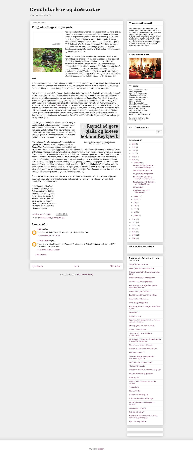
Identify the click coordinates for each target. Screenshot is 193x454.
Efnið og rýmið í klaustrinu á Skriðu (141, 326)
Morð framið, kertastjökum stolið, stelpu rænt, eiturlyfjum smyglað (143, 417)
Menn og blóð (134, 377)
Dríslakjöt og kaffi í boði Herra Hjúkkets (143, 295)
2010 (134, 232)
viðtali (59, 105)
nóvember (137, 163)
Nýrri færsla (37, 266)
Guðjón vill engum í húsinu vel (140, 291)
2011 (134, 229)
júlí (135, 202)
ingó (39, 229)
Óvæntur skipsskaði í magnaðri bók (142, 278)
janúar (136, 215)
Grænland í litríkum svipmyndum (141, 282)
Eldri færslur (115, 266)
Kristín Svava (43, 241)
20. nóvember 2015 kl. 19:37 (49, 250)
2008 (134, 238)
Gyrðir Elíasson (45, 218)
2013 (134, 222)
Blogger (101, 449)
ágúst (136, 199)
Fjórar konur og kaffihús (137, 421)
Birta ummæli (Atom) (85, 275)
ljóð (63, 218)
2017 (134, 153)
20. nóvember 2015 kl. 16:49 (49, 236)
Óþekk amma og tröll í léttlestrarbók (141, 191)
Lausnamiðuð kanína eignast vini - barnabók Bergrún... (143, 166)
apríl (135, 212)
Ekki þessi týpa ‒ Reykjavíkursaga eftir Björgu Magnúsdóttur (143, 286)
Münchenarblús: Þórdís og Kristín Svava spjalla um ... (143, 178)
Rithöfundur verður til (136, 352)
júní (135, 206)
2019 (134, 147)
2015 (134, 160)
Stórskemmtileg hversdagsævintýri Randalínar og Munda (141, 357)
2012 (134, 225)
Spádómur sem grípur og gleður (140, 362)
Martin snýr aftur (135, 316)
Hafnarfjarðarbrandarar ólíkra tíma (141, 268)
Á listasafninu (134, 387)
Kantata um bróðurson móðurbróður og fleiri (145, 370)
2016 (134, 157)
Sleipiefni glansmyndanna (142, 170)
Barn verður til (134, 312)
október (136, 196)
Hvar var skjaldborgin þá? (138, 303)
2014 (134, 219)
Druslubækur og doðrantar (65, 10)
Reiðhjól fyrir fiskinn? (136, 412)
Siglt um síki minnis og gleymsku (141, 374)
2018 (134, 150)
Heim (76, 266)
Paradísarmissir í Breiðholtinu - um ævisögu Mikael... (144, 183)
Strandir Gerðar (134, 391)
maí (135, 209)
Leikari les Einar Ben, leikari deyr (141, 398)
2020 (134, 144)
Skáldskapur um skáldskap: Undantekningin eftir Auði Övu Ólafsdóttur (145, 340)
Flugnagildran (138, 187)
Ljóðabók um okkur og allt (138, 395)
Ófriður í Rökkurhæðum (137, 329)
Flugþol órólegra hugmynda (143, 174)
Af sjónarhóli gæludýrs (137, 366)
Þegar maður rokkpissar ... (138, 299)
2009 (134, 235)
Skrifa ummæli (40, 255)
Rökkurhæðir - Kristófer (137, 408)
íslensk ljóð (56, 218)
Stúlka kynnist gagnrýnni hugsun (141, 345)
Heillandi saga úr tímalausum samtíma (143, 349)
